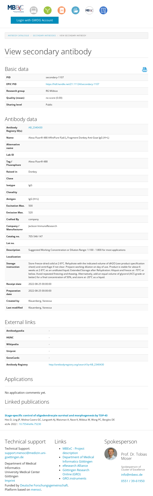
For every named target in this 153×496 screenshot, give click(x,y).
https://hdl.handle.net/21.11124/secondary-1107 (72, 84)
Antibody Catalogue (18, 35)
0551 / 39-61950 (133, 481)
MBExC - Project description (73, 450)
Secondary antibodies (44, 35)
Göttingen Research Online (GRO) (76, 472)
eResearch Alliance (75, 466)
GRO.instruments (74, 478)
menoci (36, 489)
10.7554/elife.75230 (30, 424)
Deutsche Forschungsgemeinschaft (44, 485)
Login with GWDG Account (35, 20)
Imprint (10, 480)
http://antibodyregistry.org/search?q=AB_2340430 (76, 364)
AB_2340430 (35, 127)
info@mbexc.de (131, 474)
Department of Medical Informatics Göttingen (78, 459)
